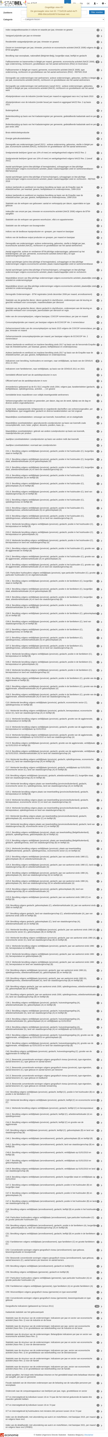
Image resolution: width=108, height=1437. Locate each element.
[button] (96, 3)
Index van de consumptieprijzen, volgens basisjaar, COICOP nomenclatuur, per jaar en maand (47, 316)
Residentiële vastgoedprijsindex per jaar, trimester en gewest (32, 42)
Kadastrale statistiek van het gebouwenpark (25, 1312)
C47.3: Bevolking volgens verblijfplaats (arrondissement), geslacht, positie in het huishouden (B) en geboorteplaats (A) (49, 1194)
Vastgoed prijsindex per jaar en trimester (23, 36)
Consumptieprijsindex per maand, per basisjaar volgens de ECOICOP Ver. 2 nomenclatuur (45, 322)
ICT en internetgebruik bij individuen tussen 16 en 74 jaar (30, 1405)
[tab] (54, 29)
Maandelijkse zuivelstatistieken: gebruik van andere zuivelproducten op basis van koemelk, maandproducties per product (45, 432)
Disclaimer (89, 1435)
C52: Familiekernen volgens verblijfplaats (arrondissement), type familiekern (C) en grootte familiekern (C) (50, 1243)
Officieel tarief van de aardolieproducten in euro (26, 381)
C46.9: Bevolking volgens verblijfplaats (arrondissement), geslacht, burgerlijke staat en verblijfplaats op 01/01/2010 (50, 1178)
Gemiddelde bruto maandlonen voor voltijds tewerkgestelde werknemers (37, 395)
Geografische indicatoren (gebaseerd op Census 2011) (30, 1306)
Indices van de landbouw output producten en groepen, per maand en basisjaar (40, 237)
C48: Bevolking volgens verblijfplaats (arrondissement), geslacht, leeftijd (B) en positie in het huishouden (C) (51, 1210)
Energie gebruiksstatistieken (18, 138)
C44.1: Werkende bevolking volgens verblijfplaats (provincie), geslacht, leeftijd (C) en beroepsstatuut (49, 1108)
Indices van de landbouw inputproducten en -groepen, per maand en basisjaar (40, 231)
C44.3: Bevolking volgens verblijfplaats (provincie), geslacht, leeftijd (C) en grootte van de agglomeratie (44, 1123)
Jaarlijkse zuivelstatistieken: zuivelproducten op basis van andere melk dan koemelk (42, 439)
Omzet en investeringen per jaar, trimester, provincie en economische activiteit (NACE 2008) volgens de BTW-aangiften (51, 48)
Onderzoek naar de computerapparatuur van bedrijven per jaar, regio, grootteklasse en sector (46, 1391)
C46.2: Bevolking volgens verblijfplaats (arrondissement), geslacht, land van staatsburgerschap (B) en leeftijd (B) (50, 1145)
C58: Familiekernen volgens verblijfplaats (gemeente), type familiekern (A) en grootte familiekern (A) (49, 1286)
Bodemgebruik (12, 110)
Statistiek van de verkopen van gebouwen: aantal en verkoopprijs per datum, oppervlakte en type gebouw (48, 204)
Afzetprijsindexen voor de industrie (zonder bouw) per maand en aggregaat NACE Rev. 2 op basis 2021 (48, 103)
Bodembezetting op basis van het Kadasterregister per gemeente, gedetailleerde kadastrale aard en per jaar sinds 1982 (51, 125)
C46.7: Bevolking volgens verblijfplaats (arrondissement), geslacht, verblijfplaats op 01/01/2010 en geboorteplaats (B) (48, 1161)
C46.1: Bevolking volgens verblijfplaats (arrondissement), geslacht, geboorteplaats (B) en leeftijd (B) (49, 1138)
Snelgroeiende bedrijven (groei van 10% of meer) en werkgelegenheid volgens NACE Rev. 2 (46, 152)
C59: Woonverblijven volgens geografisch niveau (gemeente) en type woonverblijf (41, 1292)
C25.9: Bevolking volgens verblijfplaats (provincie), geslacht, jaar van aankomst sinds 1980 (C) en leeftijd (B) (48, 898)
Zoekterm (7, 13)
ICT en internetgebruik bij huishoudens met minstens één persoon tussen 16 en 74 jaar (43, 1411)
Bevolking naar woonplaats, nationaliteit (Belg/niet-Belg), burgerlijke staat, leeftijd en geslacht (46, 56)
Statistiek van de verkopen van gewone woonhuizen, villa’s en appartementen (39, 219)
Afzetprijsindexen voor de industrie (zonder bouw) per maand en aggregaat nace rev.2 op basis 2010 (49, 96)
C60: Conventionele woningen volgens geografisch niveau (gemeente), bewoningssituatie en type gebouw (48, 1299)
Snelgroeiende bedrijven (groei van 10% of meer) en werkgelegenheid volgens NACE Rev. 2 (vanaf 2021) (49, 159)
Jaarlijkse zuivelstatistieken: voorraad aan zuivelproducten (31, 445)
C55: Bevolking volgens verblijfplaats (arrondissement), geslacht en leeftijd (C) (40, 1266)
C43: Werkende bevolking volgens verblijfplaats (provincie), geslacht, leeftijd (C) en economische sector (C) (51, 1101)
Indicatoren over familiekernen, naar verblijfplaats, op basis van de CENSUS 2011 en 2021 (45, 369)
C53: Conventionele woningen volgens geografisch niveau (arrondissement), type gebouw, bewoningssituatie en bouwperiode (45, 1251)
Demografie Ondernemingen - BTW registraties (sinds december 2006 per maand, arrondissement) (49, 294)
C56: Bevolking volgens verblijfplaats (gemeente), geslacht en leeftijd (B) (37, 1272)
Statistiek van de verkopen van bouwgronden (25, 225)
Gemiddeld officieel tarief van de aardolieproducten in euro (31, 375)
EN (81, 3)
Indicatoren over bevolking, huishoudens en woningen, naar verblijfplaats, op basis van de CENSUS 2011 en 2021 (49, 362)
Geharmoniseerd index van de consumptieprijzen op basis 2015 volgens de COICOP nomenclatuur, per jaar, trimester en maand (51, 329)
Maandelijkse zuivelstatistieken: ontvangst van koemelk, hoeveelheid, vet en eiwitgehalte (44, 417)
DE (88, 3)
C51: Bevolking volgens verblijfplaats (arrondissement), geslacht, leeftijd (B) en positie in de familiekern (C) (50, 1234)
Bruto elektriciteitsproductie (17, 132)
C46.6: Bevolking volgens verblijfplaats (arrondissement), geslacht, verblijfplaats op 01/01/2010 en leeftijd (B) (48, 1153)
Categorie (8, 19)
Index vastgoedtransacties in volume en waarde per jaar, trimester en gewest (39, 30)
